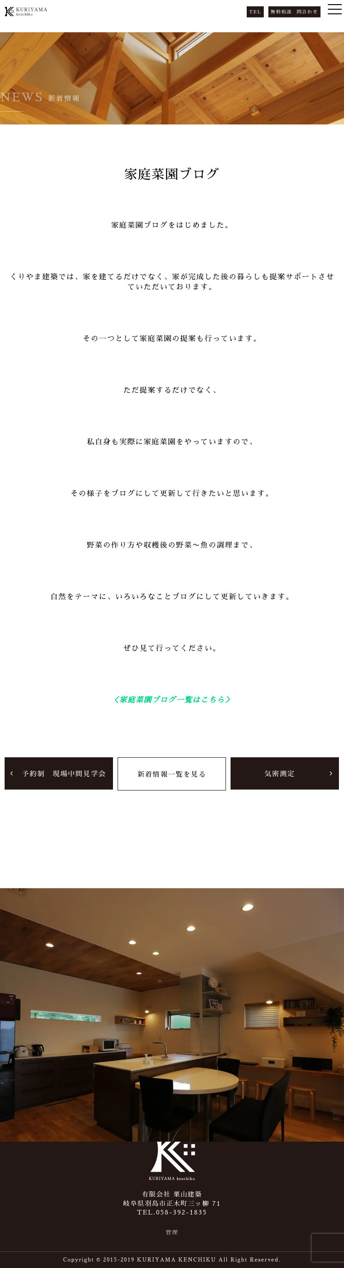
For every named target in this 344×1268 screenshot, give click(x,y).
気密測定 (279, 773)
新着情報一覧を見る (171, 773)
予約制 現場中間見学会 (64, 773)
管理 (172, 1232)
